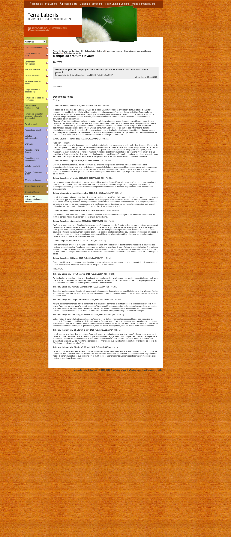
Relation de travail (32, 76)
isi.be (160, 370)
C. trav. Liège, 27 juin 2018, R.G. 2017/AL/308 (73, 240)
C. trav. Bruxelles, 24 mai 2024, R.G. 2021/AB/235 (75, 105)
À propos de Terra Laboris (43, 4)
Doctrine (124, 4)
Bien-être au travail (32, 70)
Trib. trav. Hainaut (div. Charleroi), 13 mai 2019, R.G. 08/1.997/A (81, 347)
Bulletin (84, 4)
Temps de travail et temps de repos (32, 91)
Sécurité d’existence (33, 180)
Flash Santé (111, 4)
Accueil (56, 51)
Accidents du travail (33, 130)
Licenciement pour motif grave (137, 51)
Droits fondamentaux (33, 48)
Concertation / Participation (30, 63)
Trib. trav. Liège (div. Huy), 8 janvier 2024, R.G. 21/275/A (78, 274)
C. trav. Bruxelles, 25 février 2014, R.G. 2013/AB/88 (76, 258)
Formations (96, 4)
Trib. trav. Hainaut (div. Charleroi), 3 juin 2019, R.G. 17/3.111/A (81, 330)
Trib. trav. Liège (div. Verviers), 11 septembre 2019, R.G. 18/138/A (82, 315)
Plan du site (29, 196)
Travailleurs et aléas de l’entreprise (34, 99)
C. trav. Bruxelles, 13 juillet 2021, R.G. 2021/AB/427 (76, 160)
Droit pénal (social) (32, 192)
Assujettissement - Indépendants (32, 159)
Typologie (57, 53)
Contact (93, 370)
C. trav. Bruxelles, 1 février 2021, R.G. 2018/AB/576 (77, 178)
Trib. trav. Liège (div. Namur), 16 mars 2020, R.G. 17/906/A (79, 287)
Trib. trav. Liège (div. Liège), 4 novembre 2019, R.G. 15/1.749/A (81, 300)
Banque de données (70, 51)
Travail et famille (31, 124)
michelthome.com (148, 370)
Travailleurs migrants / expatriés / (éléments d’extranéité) (34, 116)
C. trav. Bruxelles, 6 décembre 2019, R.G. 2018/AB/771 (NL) (80, 210)
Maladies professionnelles (31, 137)
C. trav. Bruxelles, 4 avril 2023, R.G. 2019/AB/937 (75, 139)
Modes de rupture (114, 51)
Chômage (29, 144)
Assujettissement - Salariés (32, 151)
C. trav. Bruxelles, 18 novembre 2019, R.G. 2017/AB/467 (78, 221)
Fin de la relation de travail (93, 51)
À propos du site (68, 4)
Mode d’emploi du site (143, 4)
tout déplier (57, 86)
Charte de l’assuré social (32, 55)
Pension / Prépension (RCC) (33, 173)
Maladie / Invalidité (32, 166)
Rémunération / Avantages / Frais (32, 107)
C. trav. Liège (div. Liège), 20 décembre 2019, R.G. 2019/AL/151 (81, 193)
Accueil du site (80, 370)
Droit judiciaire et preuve (35, 186)
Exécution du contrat (73, 53)
